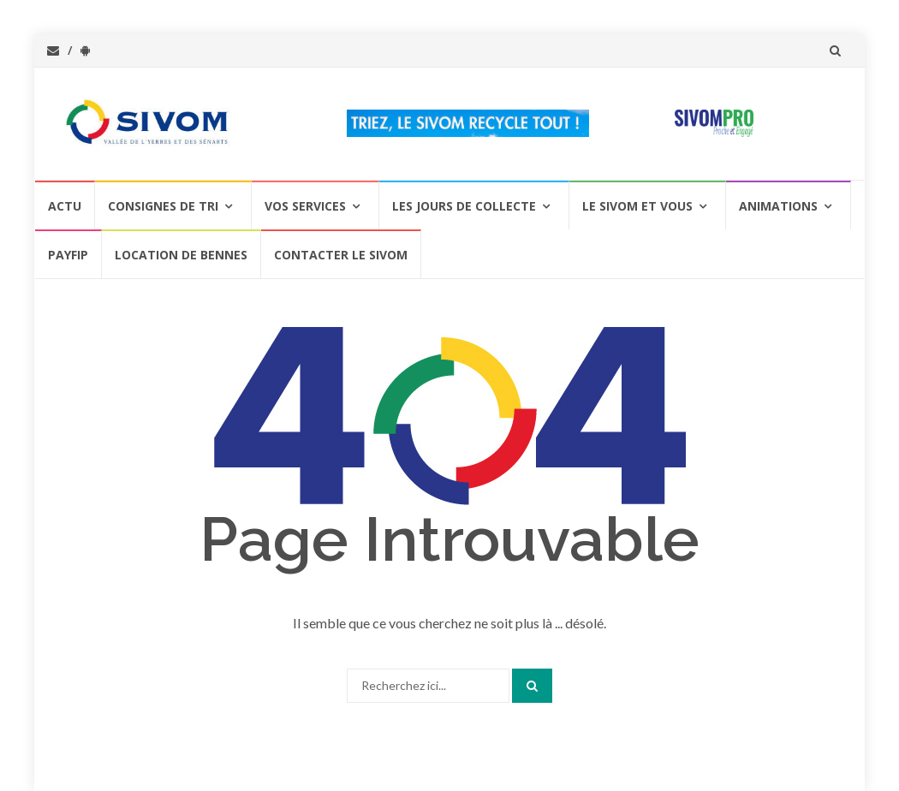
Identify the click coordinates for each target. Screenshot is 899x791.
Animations (778, 206)
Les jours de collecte (464, 206)
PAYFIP (68, 255)
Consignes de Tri (163, 206)
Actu (64, 206)
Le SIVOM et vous (637, 206)
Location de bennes (181, 255)
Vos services (305, 206)
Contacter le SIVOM (341, 255)
